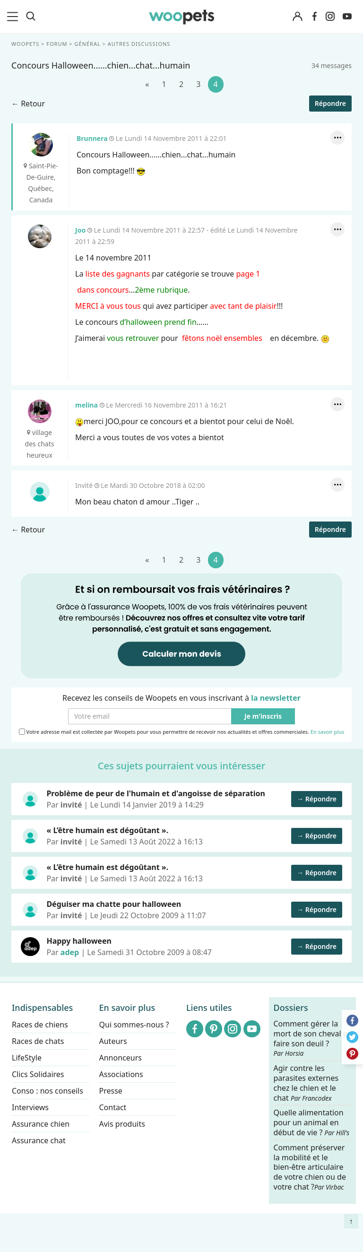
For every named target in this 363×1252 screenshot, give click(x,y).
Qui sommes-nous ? (134, 1024)
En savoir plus (327, 731)
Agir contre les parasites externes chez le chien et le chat (306, 1083)
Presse (110, 1091)
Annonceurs (120, 1057)
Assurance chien (40, 1124)
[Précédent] (147, 84)
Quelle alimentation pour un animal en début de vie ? (312, 1123)
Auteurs (113, 1041)
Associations (121, 1074)
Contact (113, 1107)
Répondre (330, 103)
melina (40, 411)
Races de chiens (40, 1024)
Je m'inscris (263, 716)
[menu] (14, 16)
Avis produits (122, 1124)
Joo (40, 236)
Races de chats (38, 1041)
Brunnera (41, 144)
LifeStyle (27, 1057)
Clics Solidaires (38, 1074)
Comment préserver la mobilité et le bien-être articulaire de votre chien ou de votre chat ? (310, 1167)
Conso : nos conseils (47, 1091)
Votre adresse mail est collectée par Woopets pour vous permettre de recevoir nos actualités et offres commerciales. (182, 731)
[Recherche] (30, 16)
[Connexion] (298, 16)
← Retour (28, 103)
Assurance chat (39, 1140)
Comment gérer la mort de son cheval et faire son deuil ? (312, 1038)
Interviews (30, 1107)
